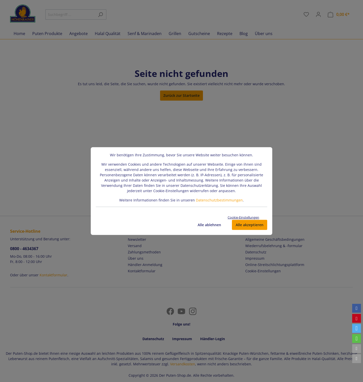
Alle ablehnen (209, 224)
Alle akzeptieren (249, 224)
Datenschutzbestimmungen (219, 199)
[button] (356, 308)
